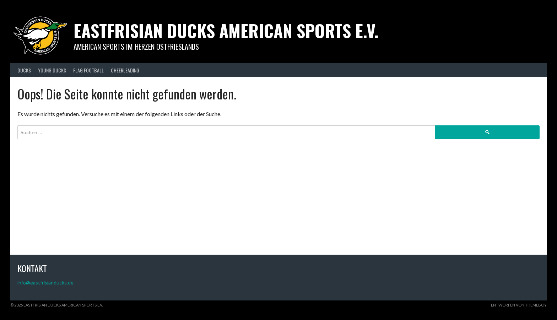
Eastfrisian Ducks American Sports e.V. (226, 30)
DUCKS (24, 70)
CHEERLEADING (125, 70)
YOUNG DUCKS (52, 70)
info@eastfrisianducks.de (45, 283)
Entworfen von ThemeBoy (519, 305)
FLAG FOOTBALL (88, 70)
